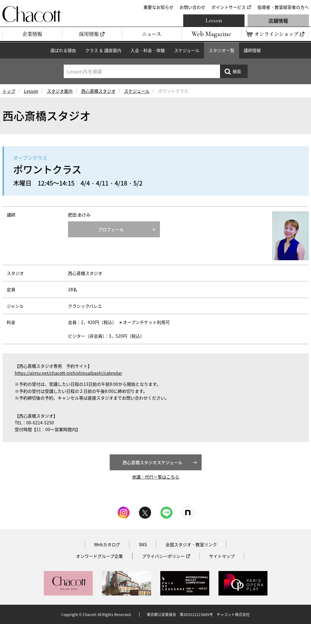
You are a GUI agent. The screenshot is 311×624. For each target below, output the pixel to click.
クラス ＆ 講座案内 (103, 50)
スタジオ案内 (60, 91)
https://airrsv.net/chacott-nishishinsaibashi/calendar (68, 373)
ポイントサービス (228, 7)
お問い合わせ (192, 7)
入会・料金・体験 (148, 50)
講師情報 (252, 50)
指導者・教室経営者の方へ (283, 7)
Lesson (214, 20)
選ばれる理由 (63, 50)
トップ (8, 91)
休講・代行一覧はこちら (155, 477)
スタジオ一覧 (221, 50)
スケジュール (186, 50)
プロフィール (111, 229)
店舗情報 (278, 20)
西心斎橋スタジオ (98, 91)
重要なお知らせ (158, 7)
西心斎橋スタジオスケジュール (152, 462)
